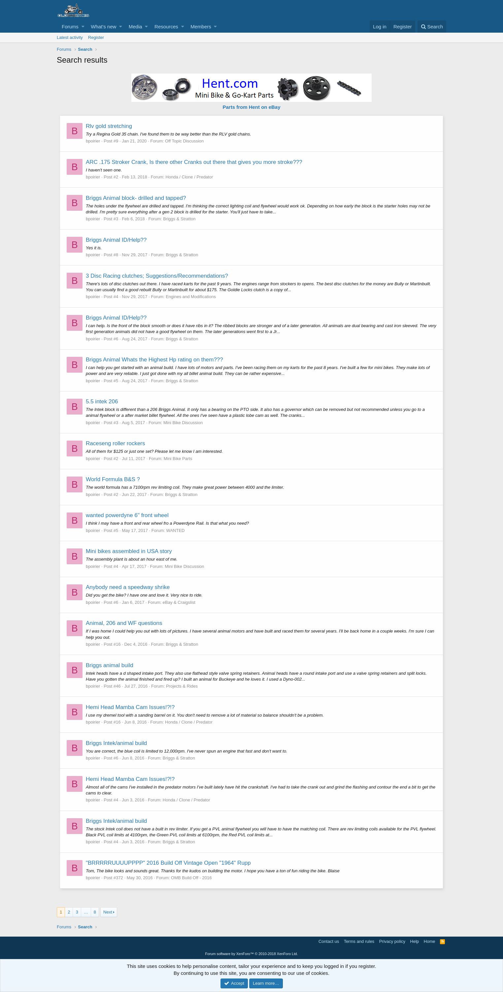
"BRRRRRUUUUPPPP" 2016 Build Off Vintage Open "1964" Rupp (168, 863)
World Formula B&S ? (113, 479)
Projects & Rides (182, 686)
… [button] (86, 912)
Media (135, 26)
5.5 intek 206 (102, 401)
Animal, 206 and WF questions (124, 623)
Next (107, 912)
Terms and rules (359, 941)
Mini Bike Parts (178, 458)
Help (414, 941)
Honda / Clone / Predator (189, 176)
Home (429, 941)
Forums (70, 26)
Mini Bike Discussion (183, 422)
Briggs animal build (110, 665)
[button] (83, 26)
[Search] (432, 26)
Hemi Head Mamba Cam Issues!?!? (130, 707)
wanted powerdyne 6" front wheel (127, 515)
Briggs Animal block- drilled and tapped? (136, 198)
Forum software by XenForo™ (251, 954)
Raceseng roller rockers (116, 443)
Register (96, 37)
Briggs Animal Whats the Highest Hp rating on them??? (154, 359)
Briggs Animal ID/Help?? (116, 240)
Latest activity (70, 37)
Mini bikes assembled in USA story (129, 551)
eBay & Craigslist (179, 602)
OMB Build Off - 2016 (191, 877)
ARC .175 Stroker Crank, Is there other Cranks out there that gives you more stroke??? (194, 162)
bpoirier (93, 141)
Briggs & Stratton (179, 218)
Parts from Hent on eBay (251, 107)
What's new (103, 26)
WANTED (176, 530)
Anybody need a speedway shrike (128, 587)
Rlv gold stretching (109, 126)
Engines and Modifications (191, 296)
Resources (166, 26)
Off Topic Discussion (184, 141)
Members (200, 26)
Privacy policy (392, 941)
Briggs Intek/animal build (116, 743)
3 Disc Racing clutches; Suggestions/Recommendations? (157, 276)
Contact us (329, 941)
